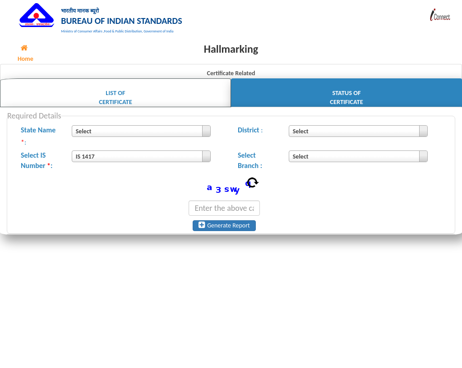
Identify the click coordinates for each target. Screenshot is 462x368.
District (248, 135)
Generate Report (224, 231)
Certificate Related (231, 79)
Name (47, 135)
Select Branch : (250, 166)
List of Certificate (115, 103)
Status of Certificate (346, 103)
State (28, 135)
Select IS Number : (36, 166)
